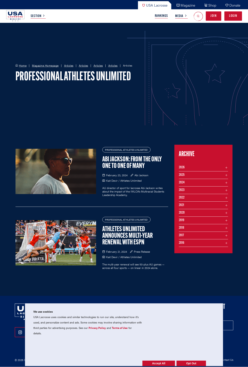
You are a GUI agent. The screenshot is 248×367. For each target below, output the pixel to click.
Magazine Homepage (45, 65)
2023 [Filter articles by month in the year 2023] (181, 190)
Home (23, 65)
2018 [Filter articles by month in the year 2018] (181, 228)
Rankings (161, 16)
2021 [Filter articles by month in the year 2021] (181, 205)
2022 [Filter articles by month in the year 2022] (181, 197)
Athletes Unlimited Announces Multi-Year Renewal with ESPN (127, 236)
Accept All (158, 363)
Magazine (185, 5)
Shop (210, 5)
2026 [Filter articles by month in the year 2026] (182, 167)
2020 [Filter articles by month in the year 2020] (182, 213)
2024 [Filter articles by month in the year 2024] (182, 182)
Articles (68, 65)
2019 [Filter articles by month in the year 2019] (181, 220)
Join (213, 16)
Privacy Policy (97, 328)
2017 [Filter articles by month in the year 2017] (181, 235)
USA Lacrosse (154, 5)
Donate (232, 5)
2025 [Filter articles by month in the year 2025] (181, 175)
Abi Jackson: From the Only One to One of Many (132, 163)
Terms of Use (120, 328)
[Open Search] (198, 16)
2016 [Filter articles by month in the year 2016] (181, 243)
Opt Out (191, 363)
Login (233, 16)
